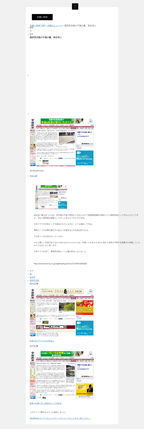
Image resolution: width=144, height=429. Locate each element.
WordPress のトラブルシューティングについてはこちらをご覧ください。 (61, 418)
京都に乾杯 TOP (37, 25)
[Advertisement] (72, 57)
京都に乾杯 (42, 17)
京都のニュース (54, 25)
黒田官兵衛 (34, 280)
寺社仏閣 (33, 176)
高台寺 (36, 215)
